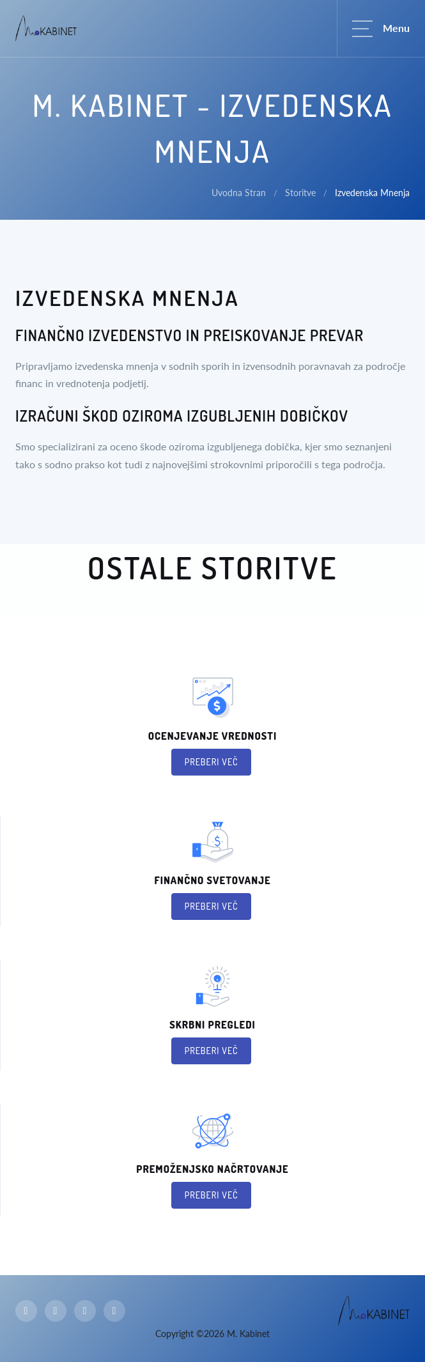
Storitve (300, 192)
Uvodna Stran (239, 192)
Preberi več (211, 761)
